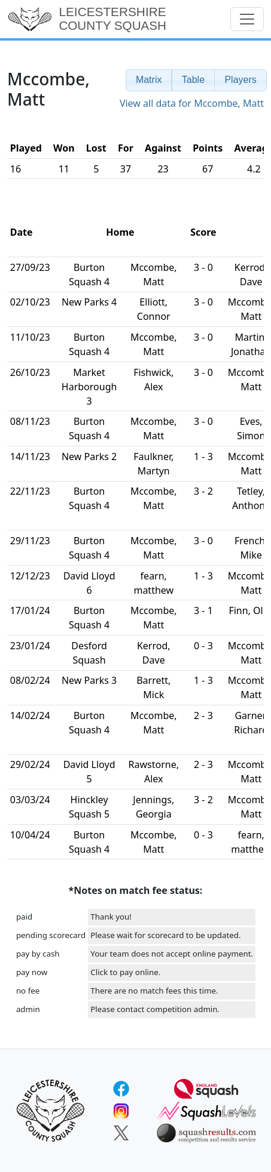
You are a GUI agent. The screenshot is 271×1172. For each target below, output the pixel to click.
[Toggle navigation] (247, 19)
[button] (149, 80)
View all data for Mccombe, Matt (192, 103)
